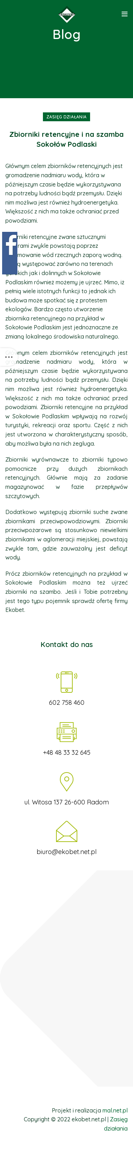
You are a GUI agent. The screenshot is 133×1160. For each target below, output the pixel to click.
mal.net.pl (115, 1110)
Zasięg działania (66, 116)
